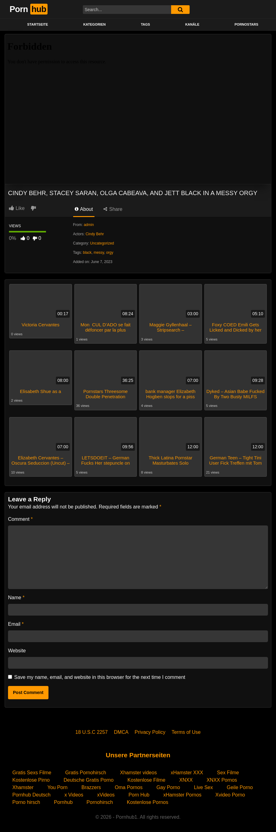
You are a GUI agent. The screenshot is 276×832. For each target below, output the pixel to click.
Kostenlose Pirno (31, 779)
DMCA (121, 731)
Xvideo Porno (230, 793)
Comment (20, 518)
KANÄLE (192, 24)
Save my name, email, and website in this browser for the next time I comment (99, 676)
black (87, 252)
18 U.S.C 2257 (91, 731)
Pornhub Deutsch (31, 793)
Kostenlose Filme (146, 779)
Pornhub (63, 801)
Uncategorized (102, 243)
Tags (145, 24)
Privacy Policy (150, 731)
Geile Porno (240, 786)
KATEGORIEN (94, 24)
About (84, 209)
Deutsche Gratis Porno (89, 779)
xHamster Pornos (182, 793)
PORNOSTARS (246, 24)
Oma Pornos (129, 786)
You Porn (57, 786)
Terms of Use (186, 731)
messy (99, 252)
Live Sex (203, 786)
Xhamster (22, 786)
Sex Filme (228, 771)
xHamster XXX (187, 771)
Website (17, 649)
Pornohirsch (99, 801)
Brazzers (91, 786)
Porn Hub (138, 793)
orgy (109, 252)
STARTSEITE (37, 24)
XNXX (186, 779)
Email (16, 623)
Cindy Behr (95, 234)
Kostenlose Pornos (147, 801)
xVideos (106, 793)
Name (16, 596)
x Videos (74, 793)
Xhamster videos (138, 771)
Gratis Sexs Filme (31, 771)
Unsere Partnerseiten (138, 754)
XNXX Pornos (222, 779)
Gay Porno (168, 786)
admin (89, 225)
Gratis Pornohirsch (85, 771)
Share (112, 209)
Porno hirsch (26, 801)
